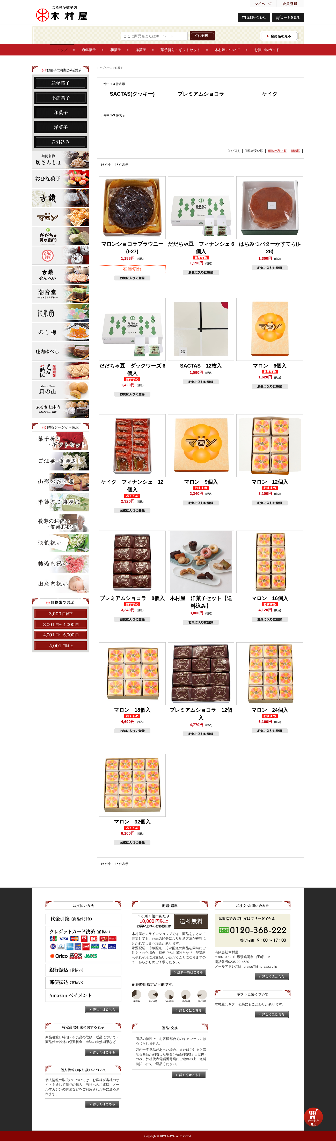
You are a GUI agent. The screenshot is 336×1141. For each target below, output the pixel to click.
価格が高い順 (277, 151)
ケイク (269, 94)
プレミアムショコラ (201, 94)
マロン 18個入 (132, 710)
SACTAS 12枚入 (201, 366)
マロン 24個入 (269, 710)
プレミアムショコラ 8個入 (132, 598)
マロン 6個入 (270, 366)
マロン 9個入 (201, 482)
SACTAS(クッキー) (132, 94)
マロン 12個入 (269, 482)
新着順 (295, 151)
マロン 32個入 (132, 822)
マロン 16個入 (269, 598)
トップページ (104, 67)
